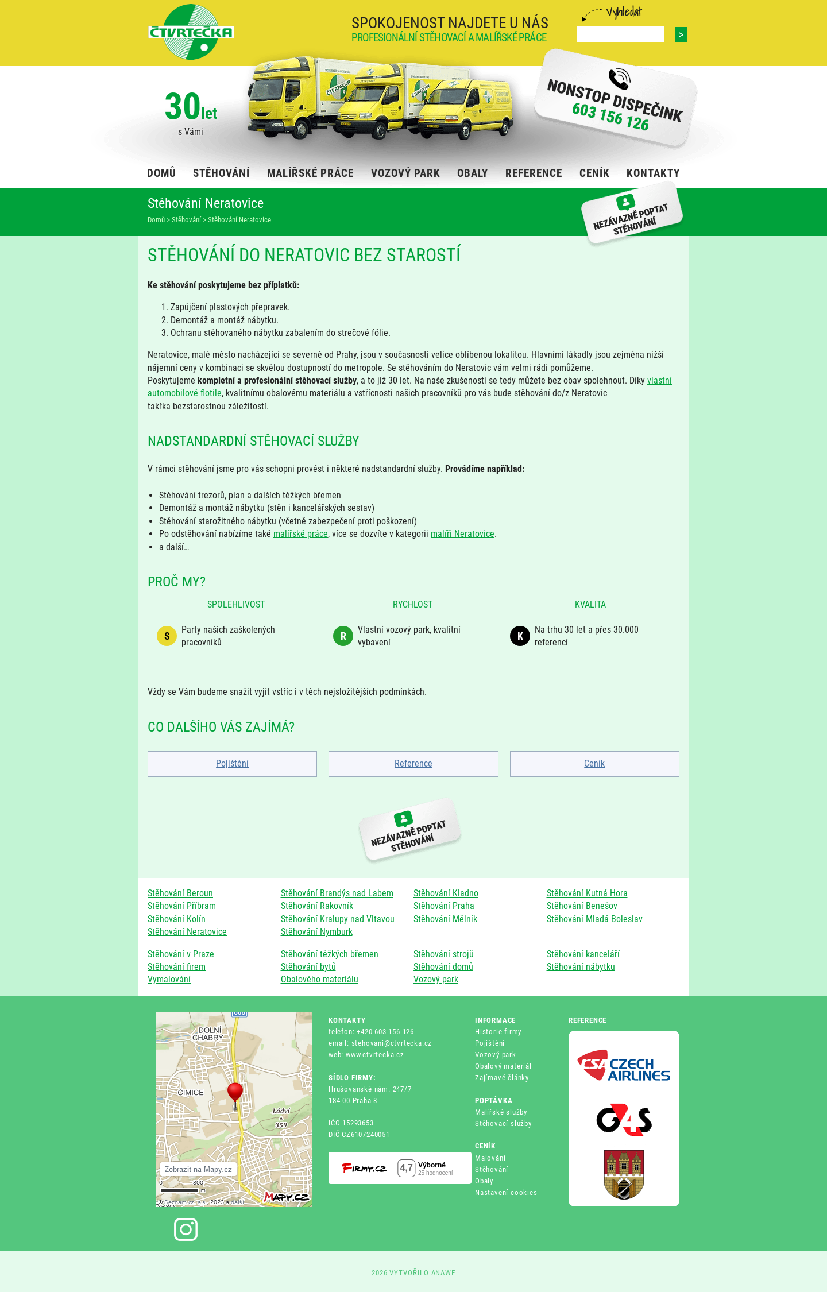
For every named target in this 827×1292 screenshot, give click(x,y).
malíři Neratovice (462, 533)
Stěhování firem (177, 966)
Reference (413, 763)
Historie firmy (498, 1031)
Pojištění (232, 763)
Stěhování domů (443, 966)
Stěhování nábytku (581, 966)
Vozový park (435, 979)
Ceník (594, 763)
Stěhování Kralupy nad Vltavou (338, 919)
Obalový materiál (503, 1066)
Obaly (484, 1181)
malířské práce (300, 533)
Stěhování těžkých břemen (329, 954)
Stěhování (491, 1169)
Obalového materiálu (319, 979)
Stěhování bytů (308, 966)
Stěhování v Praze (181, 954)
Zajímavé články (502, 1077)
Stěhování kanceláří (583, 954)
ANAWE (443, 1272)
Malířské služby (501, 1112)
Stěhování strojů (443, 954)
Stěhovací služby (503, 1123)
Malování (490, 1158)
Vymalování (169, 979)
